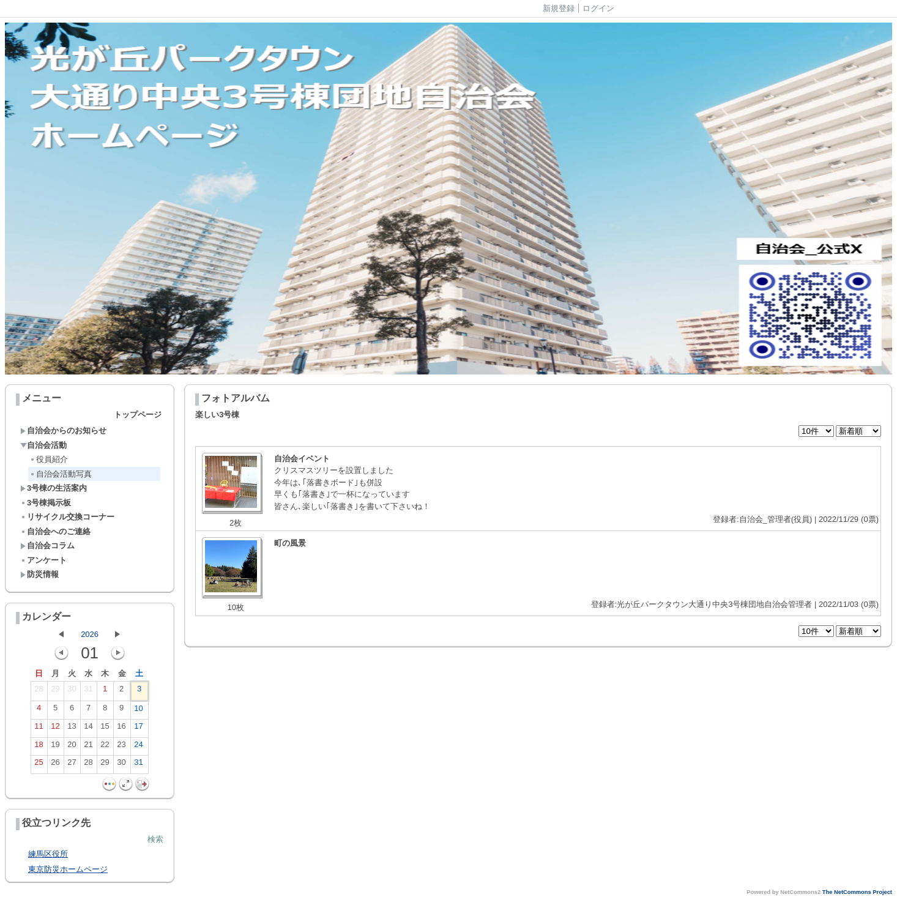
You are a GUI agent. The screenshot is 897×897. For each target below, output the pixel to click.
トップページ (138, 414)
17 (138, 728)
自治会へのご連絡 (55, 531)
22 (104, 747)
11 (38, 728)
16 (121, 728)
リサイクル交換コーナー (67, 516)
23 (121, 747)
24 (138, 747)
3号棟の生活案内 (53, 488)
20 (71, 747)
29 (55, 691)
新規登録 (559, 8)
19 (55, 747)
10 (138, 711)
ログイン (598, 8)
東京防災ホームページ (68, 869)
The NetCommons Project (857, 892)
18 (38, 747)
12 (55, 728)
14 (88, 728)
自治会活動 (43, 445)
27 (71, 764)
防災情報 (39, 574)
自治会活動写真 (60, 473)
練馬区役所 (48, 853)
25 (38, 764)
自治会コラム (47, 545)
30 (71, 691)
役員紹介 (48, 459)
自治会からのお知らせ (63, 430)
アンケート (43, 560)
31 (88, 691)
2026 (90, 634)
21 (88, 747)
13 (71, 728)
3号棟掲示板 (45, 502)
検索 (155, 839)
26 (55, 764)
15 (104, 728)
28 (38, 691)
